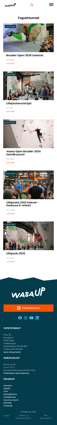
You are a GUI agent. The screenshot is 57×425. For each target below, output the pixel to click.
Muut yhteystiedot (12, 352)
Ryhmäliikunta (10, 394)
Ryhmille (7, 403)
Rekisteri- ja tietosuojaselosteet (23, 416)
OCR (6, 391)
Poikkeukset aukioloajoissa (16, 373)
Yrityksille (8, 405)
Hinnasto (8, 385)
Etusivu (6, 416)
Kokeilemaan (10, 397)
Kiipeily (7, 388)
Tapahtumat (10, 26)
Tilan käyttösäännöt (46, 416)
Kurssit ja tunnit (11, 400)
